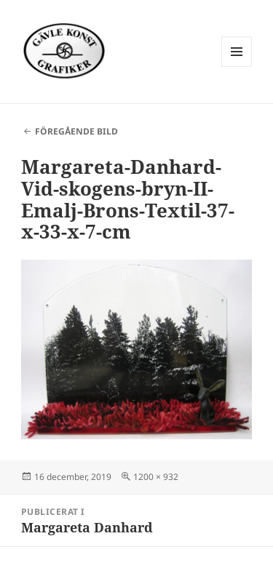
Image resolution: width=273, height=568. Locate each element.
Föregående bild (76, 131)
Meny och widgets (237, 66)
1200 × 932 (155, 477)
